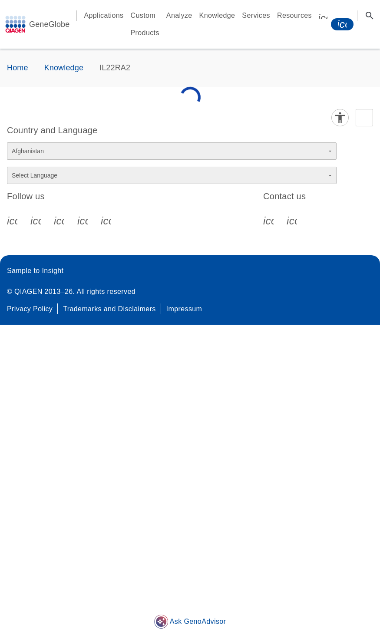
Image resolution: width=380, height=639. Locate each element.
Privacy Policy (30, 309)
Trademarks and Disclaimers (109, 309)
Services (256, 15)
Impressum (184, 309)
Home (17, 67)
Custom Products (145, 24)
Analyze (179, 15)
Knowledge (217, 15)
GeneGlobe (49, 24)
